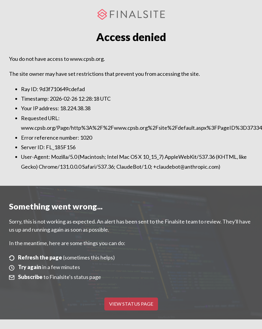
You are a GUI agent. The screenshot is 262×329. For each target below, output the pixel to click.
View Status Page (131, 304)
